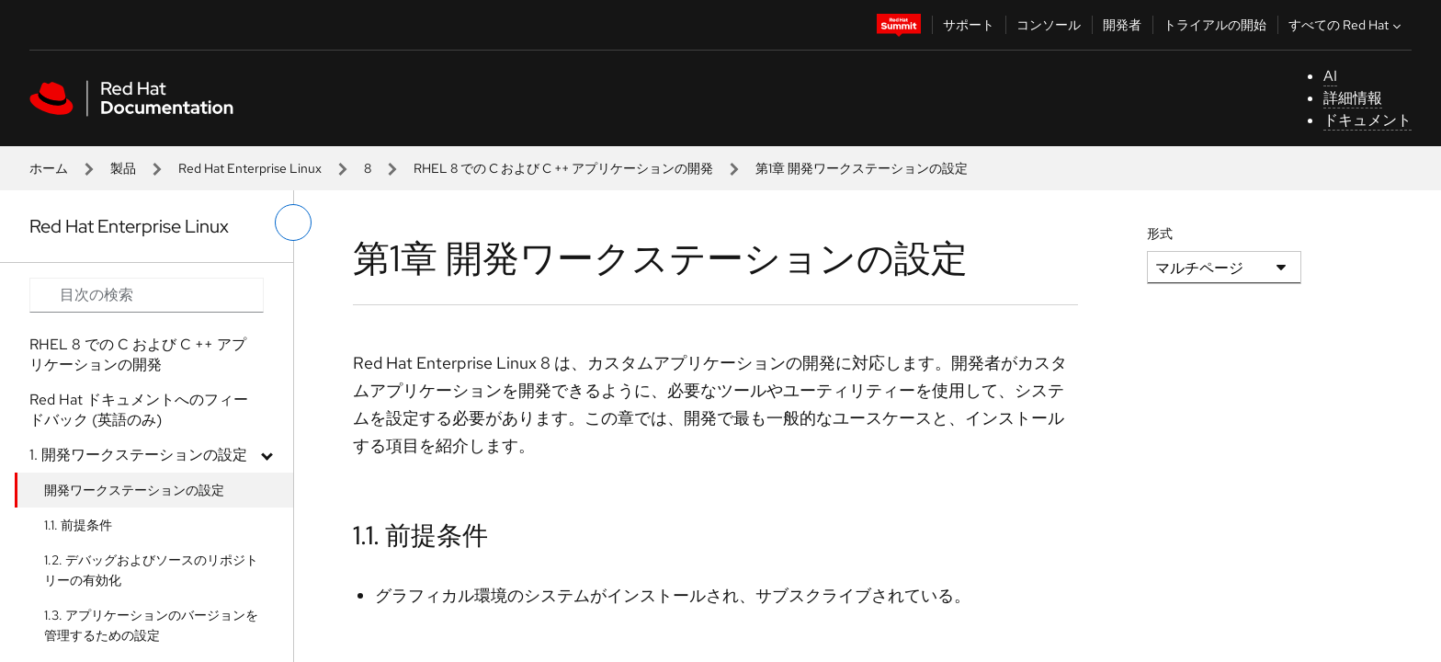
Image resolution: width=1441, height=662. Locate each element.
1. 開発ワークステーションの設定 (138, 454)
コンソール (1048, 25)
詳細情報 (1352, 98)
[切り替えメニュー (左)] (293, 222)
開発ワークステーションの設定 (134, 490)
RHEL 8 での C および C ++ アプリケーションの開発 (563, 168)
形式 (1160, 233)
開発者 (1122, 25)
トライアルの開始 (1214, 25)
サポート (968, 25)
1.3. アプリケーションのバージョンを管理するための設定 (151, 625)
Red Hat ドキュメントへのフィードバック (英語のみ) (138, 409)
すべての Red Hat (1346, 25)
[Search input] (146, 295)
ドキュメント (1367, 120)
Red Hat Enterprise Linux (250, 168)
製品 (123, 168)
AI (1330, 76)
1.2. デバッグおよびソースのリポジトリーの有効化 (151, 570)
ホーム (48, 168)
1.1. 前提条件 (78, 525)
